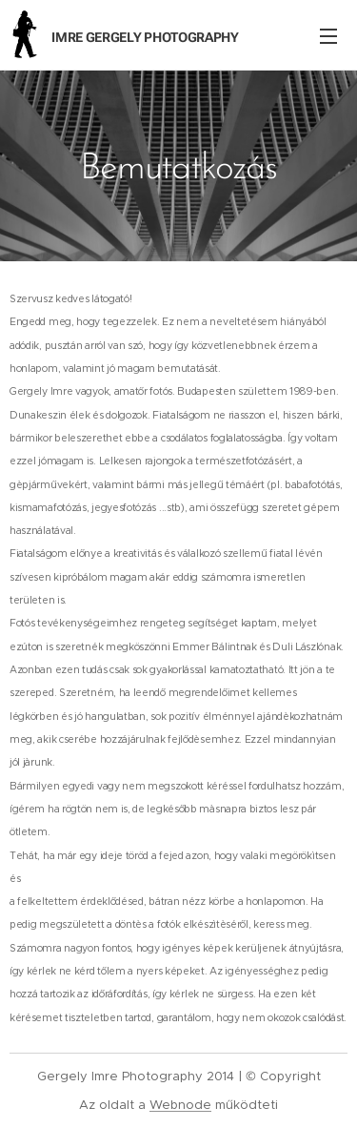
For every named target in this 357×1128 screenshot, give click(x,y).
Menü (328, 36)
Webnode (180, 1105)
